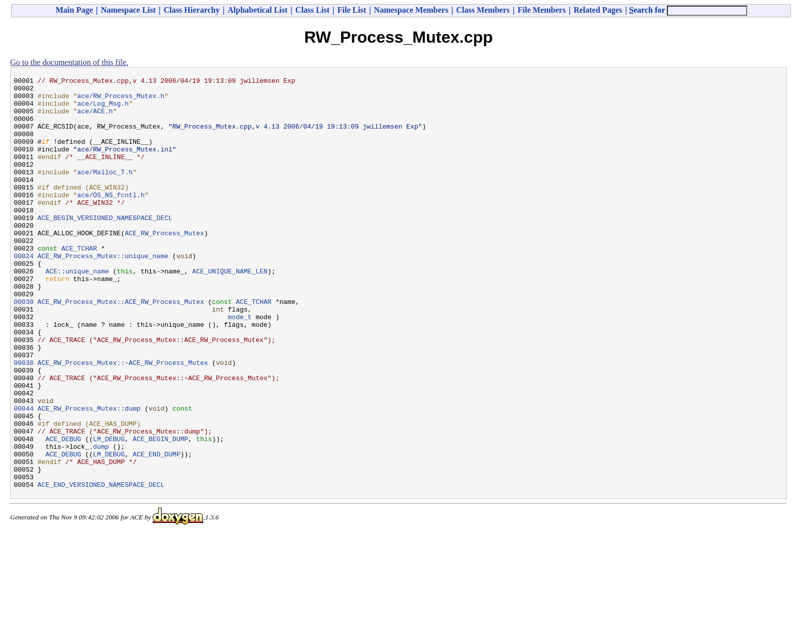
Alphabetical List (258, 10)
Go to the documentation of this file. (69, 62)
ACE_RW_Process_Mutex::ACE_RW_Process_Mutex (121, 347)
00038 (24, 420)
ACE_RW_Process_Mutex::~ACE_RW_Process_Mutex (123, 420)
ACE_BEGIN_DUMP (160, 511)
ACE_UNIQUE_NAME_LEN (229, 310)
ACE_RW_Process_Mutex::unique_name (103, 292)
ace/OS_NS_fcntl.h (111, 219)
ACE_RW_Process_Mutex (164, 264)
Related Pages (597, 10)
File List (352, 10)
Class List (312, 10)
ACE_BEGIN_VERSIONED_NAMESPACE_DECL (105, 246)
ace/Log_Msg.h (103, 109)
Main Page (74, 10)
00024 (24, 292)
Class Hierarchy (192, 10)
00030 (24, 347)
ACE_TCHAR (79, 283)
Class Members (482, 10)
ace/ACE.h (95, 118)
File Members (541, 10)
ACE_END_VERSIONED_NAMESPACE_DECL (101, 566)
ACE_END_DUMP (156, 530)
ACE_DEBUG (63, 511)
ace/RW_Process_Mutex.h (121, 100)
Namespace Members (411, 10)
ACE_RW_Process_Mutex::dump (89, 475)
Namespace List (128, 10)
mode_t (240, 365)
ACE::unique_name (77, 310)
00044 (24, 475)
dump (101, 521)
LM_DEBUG (109, 511)
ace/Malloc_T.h (105, 191)
